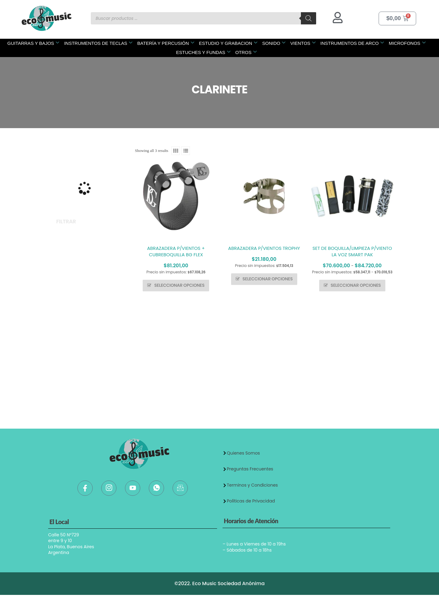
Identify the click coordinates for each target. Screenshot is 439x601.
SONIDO (273, 43)
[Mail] (180, 488)
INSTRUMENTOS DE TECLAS (98, 43)
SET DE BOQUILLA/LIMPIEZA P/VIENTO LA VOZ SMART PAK (352, 251)
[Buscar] (308, 18)
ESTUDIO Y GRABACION (228, 43)
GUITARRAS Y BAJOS (33, 43)
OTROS (246, 52)
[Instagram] (108, 488)
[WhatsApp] (156, 488)
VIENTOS (303, 43)
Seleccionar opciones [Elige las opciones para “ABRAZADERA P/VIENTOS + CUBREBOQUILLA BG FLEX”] (179, 285)
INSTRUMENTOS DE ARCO (352, 43)
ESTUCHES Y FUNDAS (203, 52)
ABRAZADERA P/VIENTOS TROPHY (264, 248)
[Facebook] (85, 488)
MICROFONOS (407, 43)
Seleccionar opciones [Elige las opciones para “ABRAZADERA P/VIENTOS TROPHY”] (267, 279)
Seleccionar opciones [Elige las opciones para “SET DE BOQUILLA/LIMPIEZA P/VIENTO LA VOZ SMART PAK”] (355, 285)
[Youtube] (132, 488)
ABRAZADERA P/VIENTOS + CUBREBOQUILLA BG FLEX (176, 251)
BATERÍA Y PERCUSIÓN (165, 43)
